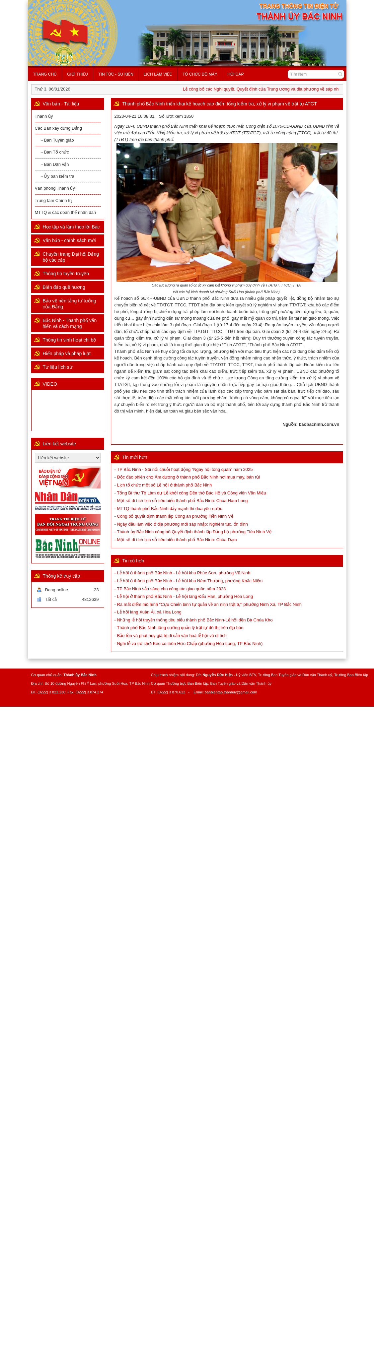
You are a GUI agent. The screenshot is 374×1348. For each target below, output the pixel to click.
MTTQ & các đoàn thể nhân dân (65, 212)
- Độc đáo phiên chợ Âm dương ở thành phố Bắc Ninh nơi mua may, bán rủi (187, 477)
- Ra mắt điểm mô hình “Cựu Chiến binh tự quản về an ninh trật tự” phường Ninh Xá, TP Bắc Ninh (208, 604)
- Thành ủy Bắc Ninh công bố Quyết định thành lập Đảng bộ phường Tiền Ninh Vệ (192, 531)
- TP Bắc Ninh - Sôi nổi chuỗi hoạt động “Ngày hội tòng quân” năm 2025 (183, 469)
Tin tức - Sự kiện (115, 74)
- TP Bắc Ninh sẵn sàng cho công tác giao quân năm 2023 (170, 588)
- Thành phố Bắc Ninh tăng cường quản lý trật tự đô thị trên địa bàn (179, 627)
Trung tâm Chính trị (53, 200)
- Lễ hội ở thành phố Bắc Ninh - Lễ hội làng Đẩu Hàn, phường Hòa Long (183, 596)
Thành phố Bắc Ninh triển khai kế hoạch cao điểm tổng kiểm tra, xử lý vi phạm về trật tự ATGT (219, 103)
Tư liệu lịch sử (57, 367)
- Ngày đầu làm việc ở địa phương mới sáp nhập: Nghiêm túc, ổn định (181, 524)
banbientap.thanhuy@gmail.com (231, 692)
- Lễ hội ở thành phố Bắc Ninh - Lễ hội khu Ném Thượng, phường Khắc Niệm (188, 580)
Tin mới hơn (134, 457)
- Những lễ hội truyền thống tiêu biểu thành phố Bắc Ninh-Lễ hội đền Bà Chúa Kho (193, 619)
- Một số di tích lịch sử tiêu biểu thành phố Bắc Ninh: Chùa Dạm (175, 539)
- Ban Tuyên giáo (57, 140)
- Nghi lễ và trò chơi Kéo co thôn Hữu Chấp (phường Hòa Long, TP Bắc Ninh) (188, 643)
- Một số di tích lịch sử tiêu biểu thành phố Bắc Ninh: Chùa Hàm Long (181, 500)
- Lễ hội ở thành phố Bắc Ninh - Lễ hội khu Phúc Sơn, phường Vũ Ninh (182, 572)
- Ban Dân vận (55, 164)
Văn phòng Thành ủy (55, 188)
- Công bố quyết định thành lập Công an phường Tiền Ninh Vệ (173, 516)
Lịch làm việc (158, 74)
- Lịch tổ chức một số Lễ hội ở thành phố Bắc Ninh (163, 484)
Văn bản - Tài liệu (61, 103)
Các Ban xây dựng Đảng (58, 128)
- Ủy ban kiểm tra (57, 176)
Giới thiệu (77, 74)
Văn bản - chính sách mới (69, 240)
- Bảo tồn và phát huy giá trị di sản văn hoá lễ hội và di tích (170, 635)
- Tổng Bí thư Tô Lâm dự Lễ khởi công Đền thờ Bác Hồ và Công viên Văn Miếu (190, 492)
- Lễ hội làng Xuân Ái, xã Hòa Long (148, 612)
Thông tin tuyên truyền (66, 273)
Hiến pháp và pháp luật (67, 353)
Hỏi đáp (235, 74)
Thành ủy (44, 116)
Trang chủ (45, 74)
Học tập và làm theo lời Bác (71, 226)
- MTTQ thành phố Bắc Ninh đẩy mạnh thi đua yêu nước (168, 508)
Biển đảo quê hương (64, 287)
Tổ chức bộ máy (200, 74)
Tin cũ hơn (133, 560)
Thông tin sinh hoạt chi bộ (69, 340)
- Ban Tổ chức (55, 152)
